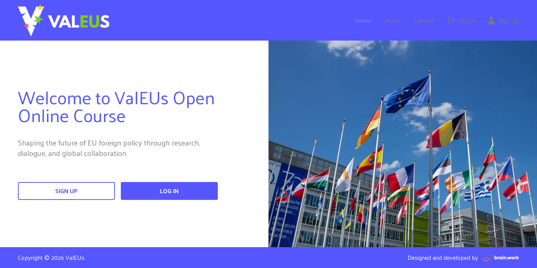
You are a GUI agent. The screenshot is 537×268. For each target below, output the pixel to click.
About (393, 20)
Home (363, 20)
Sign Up (66, 190)
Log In (169, 190)
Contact (424, 20)
